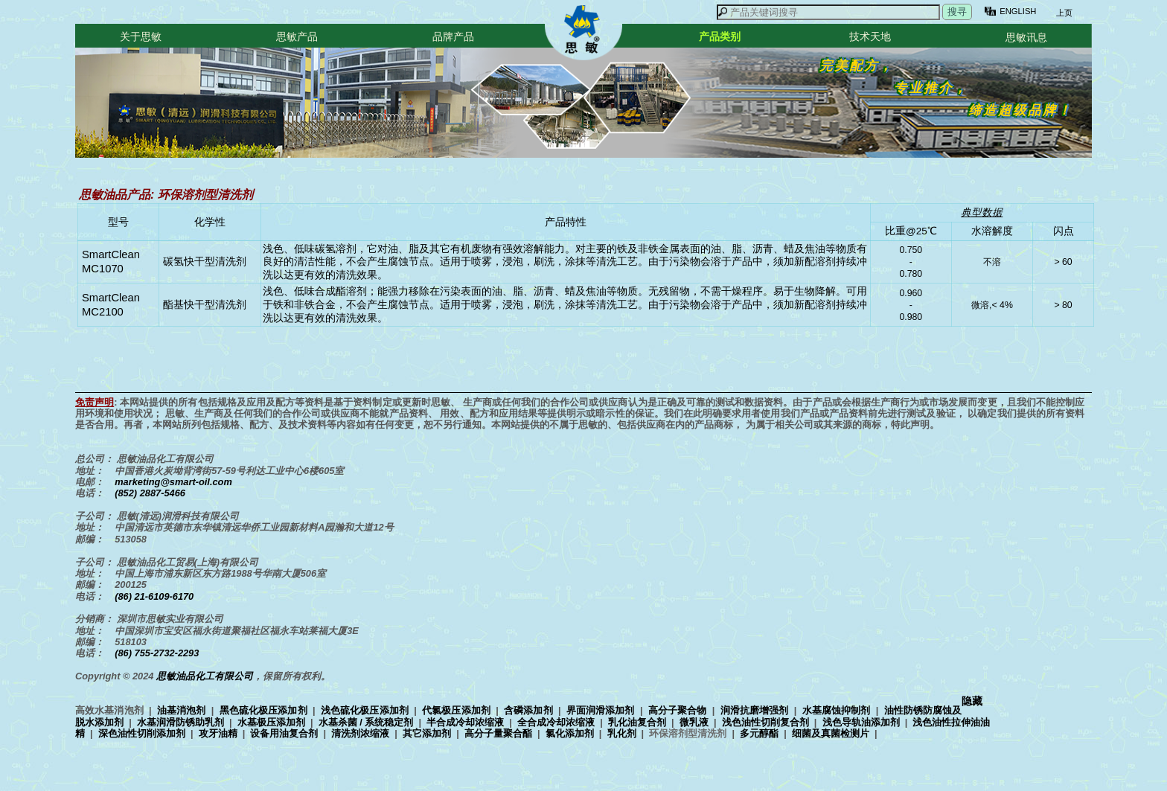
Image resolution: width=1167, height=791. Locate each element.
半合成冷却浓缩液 (465, 722)
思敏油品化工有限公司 (204, 676)
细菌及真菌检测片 (830, 733)
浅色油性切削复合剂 (765, 722)
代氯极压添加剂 (456, 710)
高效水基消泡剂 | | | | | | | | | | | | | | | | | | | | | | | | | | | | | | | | (532, 722)
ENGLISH (1018, 11)
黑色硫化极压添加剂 (263, 710)
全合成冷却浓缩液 (556, 722)
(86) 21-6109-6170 (154, 596)
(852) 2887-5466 (150, 493)
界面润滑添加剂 (600, 710)
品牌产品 (453, 36)
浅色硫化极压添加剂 (365, 710)
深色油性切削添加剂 (141, 733)
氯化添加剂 (570, 733)
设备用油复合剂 (284, 733)
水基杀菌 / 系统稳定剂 (366, 722)
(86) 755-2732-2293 (157, 653)
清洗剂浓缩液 (360, 733)
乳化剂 (621, 733)
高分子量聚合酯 (498, 733)
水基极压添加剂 (271, 722)
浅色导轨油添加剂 (861, 722)
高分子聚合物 (677, 710)
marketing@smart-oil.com (173, 481)
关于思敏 (141, 36)
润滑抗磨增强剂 (754, 710)
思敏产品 (297, 36)
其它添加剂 (427, 733)
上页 (1063, 12)
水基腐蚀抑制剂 (836, 710)
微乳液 (694, 722)
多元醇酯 (759, 733)
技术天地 (870, 36)
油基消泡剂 (181, 710)
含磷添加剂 (528, 710)
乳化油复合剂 (637, 722)
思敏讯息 (1026, 37)
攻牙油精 (218, 733)
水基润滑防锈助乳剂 (180, 722)
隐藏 (972, 701)
